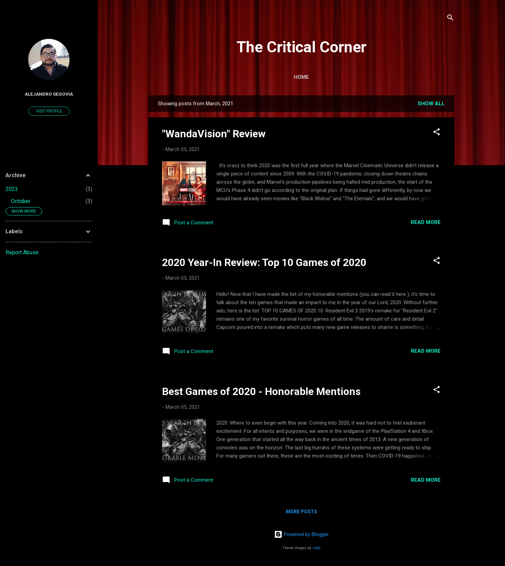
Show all (431, 103)
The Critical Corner (301, 47)
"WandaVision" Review (214, 134)
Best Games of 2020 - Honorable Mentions (261, 391)
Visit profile (49, 111)
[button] (436, 133)
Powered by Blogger (301, 534)
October (20, 201)
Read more (426, 222)
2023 (12, 189)
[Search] (450, 18)
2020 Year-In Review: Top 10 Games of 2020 (264, 262)
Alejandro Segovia (49, 94)
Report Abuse (22, 252)
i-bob (316, 548)
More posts (301, 511)
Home (301, 77)
